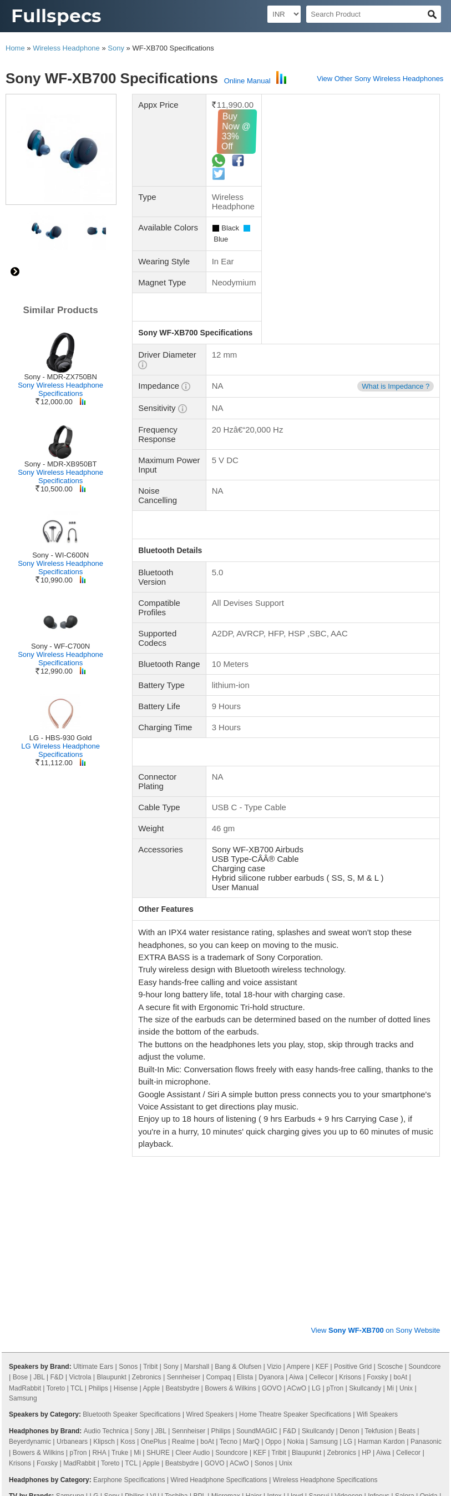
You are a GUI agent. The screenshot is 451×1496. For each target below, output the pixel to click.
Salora (404, 1265)
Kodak (337, 1276)
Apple (151, 1157)
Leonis (185, 1298)
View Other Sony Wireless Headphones (380, 78)
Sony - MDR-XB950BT (60, 464)
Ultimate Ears (93, 1135)
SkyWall (336, 1287)
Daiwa (40, 1287)
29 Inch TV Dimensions (195, 1406)
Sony (116, 48)
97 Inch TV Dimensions (199, 1439)
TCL (76, 1157)
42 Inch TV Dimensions (331, 1395)
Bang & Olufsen (238, 1135)
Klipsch (104, 1210)
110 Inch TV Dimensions (123, 1439)
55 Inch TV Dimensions (47, 1406)
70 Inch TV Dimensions (95, 1341)
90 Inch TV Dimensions (273, 1439)
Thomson (168, 1276)
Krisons (350, 1146)
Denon (349, 1200)
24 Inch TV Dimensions (182, 1395)
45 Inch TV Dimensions (47, 1439)
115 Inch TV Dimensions (266, 1374)
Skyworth (93, 1287)
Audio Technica (106, 1200)
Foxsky (377, 1146)
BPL (199, 1265)
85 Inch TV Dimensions (182, 1352)
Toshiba (176, 1265)
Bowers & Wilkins (230, 1157)
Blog (71, 1453)
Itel (117, 1287)
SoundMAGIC (256, 1200)
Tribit (150, 1135)
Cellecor (321, 1146)
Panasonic (426, 1210)
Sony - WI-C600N (60, 555)
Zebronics (146, 1146)
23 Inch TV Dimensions (83, 1417)
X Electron (28, 1298)
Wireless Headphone (66, 48)
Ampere (298, 1135)
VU (154, 1265)
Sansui (318, 1265)
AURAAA (270, 1287)
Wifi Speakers (377, 1183)
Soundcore (424, 1135)
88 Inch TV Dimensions (331, 1428)
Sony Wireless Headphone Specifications (60, 389)
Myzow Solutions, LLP (404, 1483)
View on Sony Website (375, 1099)
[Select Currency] (284, 14)
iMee (403, 1287)
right (15, 272)
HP (366, 1222)
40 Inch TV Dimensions (318, 1341)
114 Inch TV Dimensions (312, 1384)
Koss (127, 1210)
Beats (406, 1200)
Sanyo (422, 1276)
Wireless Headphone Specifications (325, 1249)
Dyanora (271, 1146)
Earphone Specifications (129, 1249)
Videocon (348, 1265)
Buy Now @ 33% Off (280, 131)
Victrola (80, 1146)
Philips (98, 1157)
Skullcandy (365, 1157)
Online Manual (247, 81)
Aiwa (296, 1146)
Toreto (56, 1157)
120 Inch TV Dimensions (110, 1374)
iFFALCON (369, 1276)
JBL (38, 1146)
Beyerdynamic (30, 1210)
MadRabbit (25, 1157)
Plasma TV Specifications (387, 1314)
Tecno (228, 1210)
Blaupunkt (111, 1146)
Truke (120, 1222)
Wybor (64, 1287)
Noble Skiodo (28, 1276)
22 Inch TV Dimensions (108, 1395)
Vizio (274, 1135)
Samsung (23, 1167)
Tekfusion (378, 1200)
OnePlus (153, 1210)
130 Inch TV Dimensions (188, 1374)
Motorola (201, 1276)
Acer (245, 1287)
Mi (390, 1157)
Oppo (273, 1210)
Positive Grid (353, 1135)
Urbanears (72, 1210)
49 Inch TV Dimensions (256, 1428)
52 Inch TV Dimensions (306, 1363)
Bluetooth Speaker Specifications (131, 1183)
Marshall (196, 1135)
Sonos (128, 1135)
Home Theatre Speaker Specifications (295, 1183)
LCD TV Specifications (167, 1314)
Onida (429, 1265)
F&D (56, 1146)
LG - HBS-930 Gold (60, 738)
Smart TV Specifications (308, 1314)
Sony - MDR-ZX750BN (60, 377)
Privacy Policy (33, 1453)
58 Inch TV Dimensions (108, 1352)
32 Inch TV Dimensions (392, 1341)
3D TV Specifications (236, 1314)
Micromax (225, 1265)
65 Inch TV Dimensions (169, 1341)
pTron (334, 1157)
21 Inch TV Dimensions (121, 1406)
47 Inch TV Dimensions (405, 1395)
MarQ (251, 1210)
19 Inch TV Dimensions (344, 1406)
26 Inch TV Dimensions (158, 1417)
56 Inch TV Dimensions (380, 1363)
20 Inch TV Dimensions (182, 1428)
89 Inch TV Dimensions (158, 1384)
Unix (406, 1157)
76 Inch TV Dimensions (83, 1384)
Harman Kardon (381, 1210)
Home (15, 48)
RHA (99, 1222)
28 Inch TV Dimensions (232, 1417)
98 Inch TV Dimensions (232, 1363)
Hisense (126, 1157)
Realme (183, 1210)
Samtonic (79, 1298)
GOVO (272, 1157)
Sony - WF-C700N (60, 646)
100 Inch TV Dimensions (333, 1352)
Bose (20, 1146)
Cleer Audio (192, 1222)
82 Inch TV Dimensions (158, 1363)
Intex (274, 1265)
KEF (322, 1135)
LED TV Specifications (95, 1314)
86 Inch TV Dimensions (83, 1363)
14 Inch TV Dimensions (380, 1417)
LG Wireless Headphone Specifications (60, 750)
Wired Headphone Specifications (219, 1249)
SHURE (158, 1222)
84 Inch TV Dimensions (405, 1428)
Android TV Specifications (103, 1325)
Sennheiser (184, 1146)
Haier (254, 1265)
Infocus (378, 1265)
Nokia (295, 1210)
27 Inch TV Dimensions (388, 1384)
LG (316, 1157)
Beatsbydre (182, 1157)
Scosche (390, 1135)
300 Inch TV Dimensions (344, 1374)
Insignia (173, 1287)
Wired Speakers (210, 1183)
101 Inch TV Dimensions (234, 1384)
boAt (400, 1146)
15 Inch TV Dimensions (269, 1406)
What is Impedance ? (395, 377)
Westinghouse (212, 1287)
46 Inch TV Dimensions (256, 1395)
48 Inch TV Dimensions (108, 1428)
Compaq (218, 1146)
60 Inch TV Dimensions (244, 1341)
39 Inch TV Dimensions (306, 1417)
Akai (233, 1298)
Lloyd (295, 1265)
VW (54, 1298)
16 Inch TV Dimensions (256, 1352)
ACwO (296, 1157)
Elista (245, 1146)
